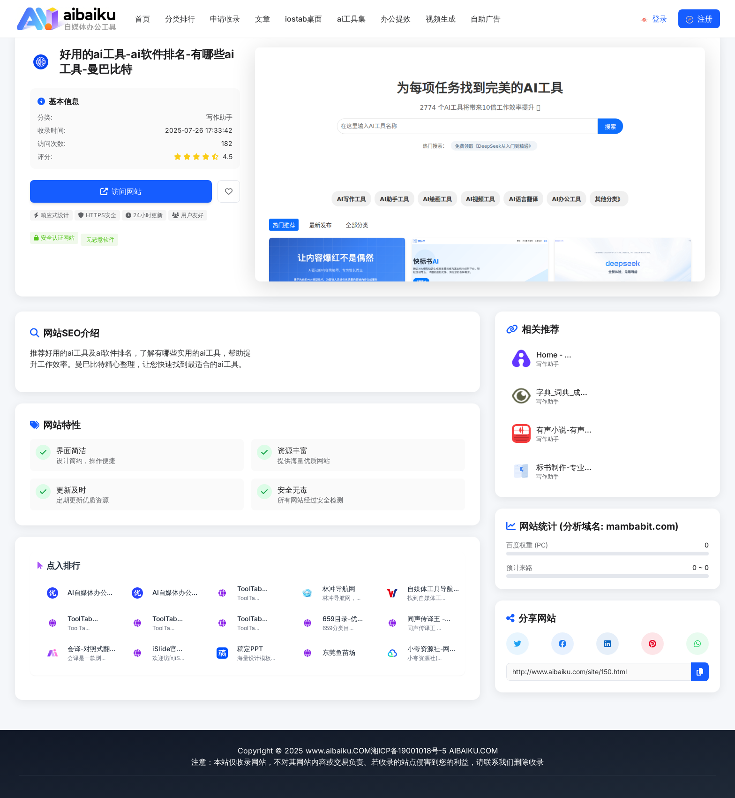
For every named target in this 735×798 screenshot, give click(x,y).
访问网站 (121, 191)
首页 (142, 18)
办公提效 (396, 18)
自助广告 (486, 18)
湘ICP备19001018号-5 (409, 750)
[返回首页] (65, 19)
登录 (653, 18)
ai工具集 (351, 18)
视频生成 (441, 18)
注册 (699, 18)
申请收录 (225, 18)
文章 (262, 18)
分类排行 (180, 18)
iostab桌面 (303, 18)
